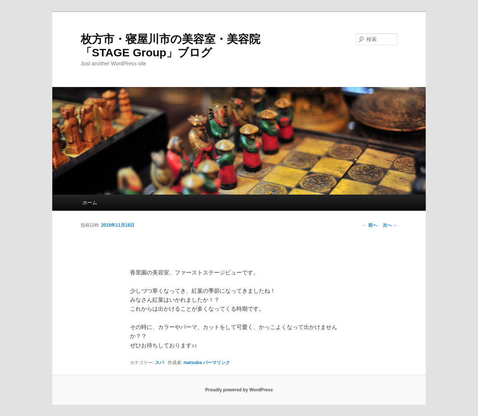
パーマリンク (216, 362)
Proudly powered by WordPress (239, 389)
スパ (159, 362)
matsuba (192, 362)
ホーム (90, 202)
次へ (390, 225)
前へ (369, 225)
